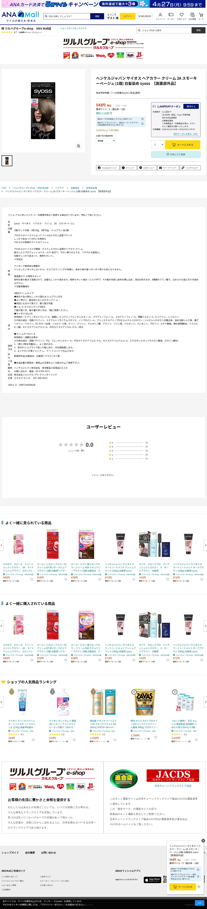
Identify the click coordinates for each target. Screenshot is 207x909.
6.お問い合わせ (46, 885)
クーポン (171, 19)
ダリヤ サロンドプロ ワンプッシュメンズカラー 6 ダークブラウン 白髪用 (154, 567)
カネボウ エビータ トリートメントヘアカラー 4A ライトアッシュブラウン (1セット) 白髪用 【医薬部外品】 (18, 567)
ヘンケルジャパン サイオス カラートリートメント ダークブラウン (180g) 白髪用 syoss (188, 567)
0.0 (89, 444)
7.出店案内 (6, 889)
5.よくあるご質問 (9, 885)
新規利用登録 (145, 16)
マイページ (160, 19)
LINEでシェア (149, 167)
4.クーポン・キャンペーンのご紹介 (54, 880)
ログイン (128, 16)
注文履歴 (192, 19)
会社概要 (30, 852)
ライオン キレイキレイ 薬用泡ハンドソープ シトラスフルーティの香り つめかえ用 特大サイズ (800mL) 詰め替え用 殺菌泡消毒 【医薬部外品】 (62, 724)
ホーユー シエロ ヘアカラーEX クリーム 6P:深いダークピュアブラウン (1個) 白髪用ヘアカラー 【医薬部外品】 (52, 567)
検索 (97, 16)
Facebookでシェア (109, 167)
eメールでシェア (169, 167)
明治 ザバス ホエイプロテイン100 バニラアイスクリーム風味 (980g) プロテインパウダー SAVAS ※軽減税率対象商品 (144, 724)
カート (201, 19)
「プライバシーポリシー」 (52, 904)
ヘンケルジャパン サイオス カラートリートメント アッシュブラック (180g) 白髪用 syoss (120, 567)
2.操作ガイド (45, 876)
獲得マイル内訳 (102, 113)
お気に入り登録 (177, 154)
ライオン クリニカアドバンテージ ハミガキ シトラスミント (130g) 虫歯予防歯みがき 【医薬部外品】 (21, 724)
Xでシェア (130, 167)
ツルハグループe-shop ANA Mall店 (28, 28)
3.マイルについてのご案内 (12, 880)
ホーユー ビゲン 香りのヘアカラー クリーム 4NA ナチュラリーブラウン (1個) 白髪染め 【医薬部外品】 (86, 567)
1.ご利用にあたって (10, 876)
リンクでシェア (192, 167)
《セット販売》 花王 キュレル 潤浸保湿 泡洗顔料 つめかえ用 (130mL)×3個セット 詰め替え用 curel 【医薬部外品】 (184, 724)
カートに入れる (185, 886)
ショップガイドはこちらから (73, 28)
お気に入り (181, 19)
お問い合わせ (48, 852)
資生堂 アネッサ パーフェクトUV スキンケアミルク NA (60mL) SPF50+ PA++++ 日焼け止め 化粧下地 (103, 724)
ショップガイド (10, 852)
